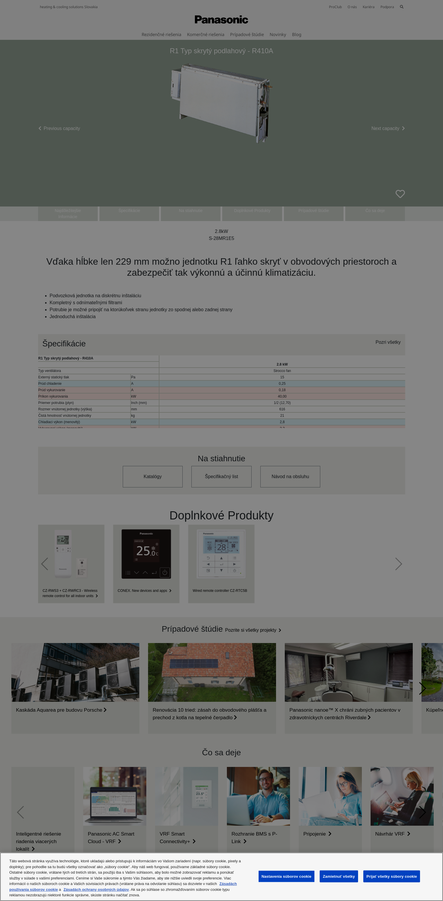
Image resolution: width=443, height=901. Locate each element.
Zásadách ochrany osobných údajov (96, 889)
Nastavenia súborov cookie (286, 876)
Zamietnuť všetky (339, 876)
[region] (221, 876)
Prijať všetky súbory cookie (392, 876)
